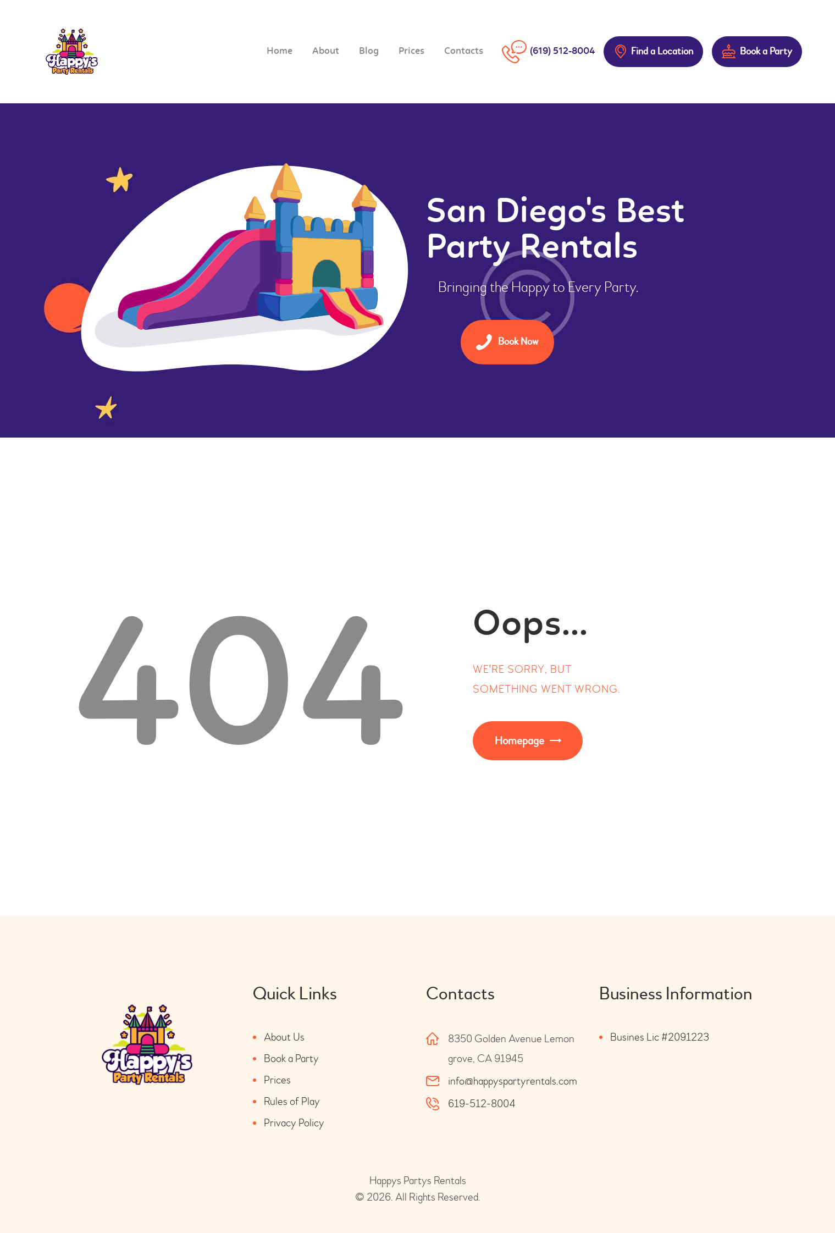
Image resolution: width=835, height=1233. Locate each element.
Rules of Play (292, 1101)
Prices (277, 1080)
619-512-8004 (482, 1103)
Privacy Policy (294, 1123)
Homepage (519, 741)
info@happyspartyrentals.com (512, 1081)
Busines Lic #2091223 (659, 1037)
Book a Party (291, 1058)
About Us (284, 1037)
